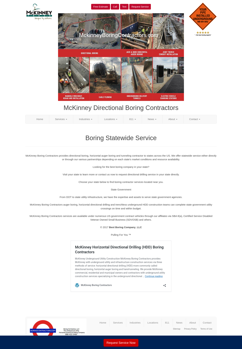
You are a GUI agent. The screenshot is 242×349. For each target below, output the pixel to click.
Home (39, 119)
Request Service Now (120, 342)
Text (124, 6)
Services (61, 119)
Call (115, 6)
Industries (85, 119)
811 (132, 119)
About (172, 119)
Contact (194, 119)
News (152, 119)
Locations (110, 119)
